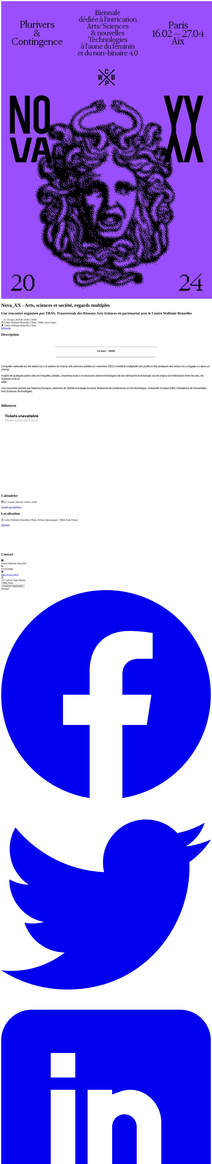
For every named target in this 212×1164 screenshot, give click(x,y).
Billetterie (6, 328)
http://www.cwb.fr (10, 574)
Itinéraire (5, 525)
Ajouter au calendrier (11, 507)
